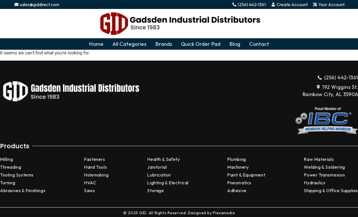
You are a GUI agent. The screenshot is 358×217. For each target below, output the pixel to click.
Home (96, 44)
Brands (163, 44)
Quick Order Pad (200, 44)
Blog (234, 44)
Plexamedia (224, 212)
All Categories (129, 44)
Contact (259, 44)
